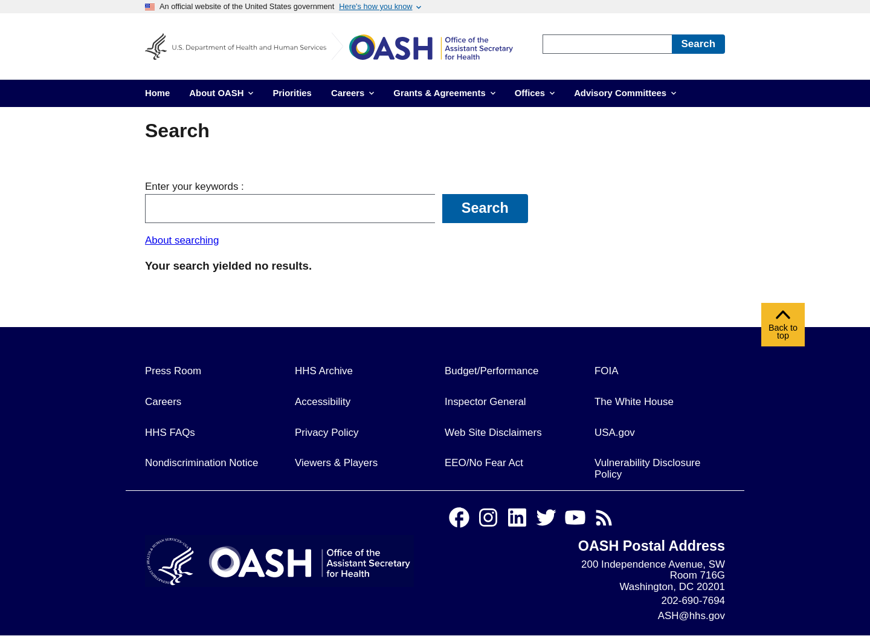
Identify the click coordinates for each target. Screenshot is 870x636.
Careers (163, 401)
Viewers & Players (336, 463)
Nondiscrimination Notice (201, 463)
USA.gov (614, 432)
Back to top (783, 327)
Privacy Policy (326, 432)
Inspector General (485, 401)
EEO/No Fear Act (484, 463)
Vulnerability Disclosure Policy (647, 468)
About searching (182, 240)
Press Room (173, 371)
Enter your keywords (193, 186)
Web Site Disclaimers (493, 432)
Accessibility (322, 401)
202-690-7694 (693, 600)
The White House (634, 401)
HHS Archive (324, 371)
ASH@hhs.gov (691, 615)
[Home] (439, 49)
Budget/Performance (491, 371)
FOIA (606, 371)
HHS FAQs (170, 432)
